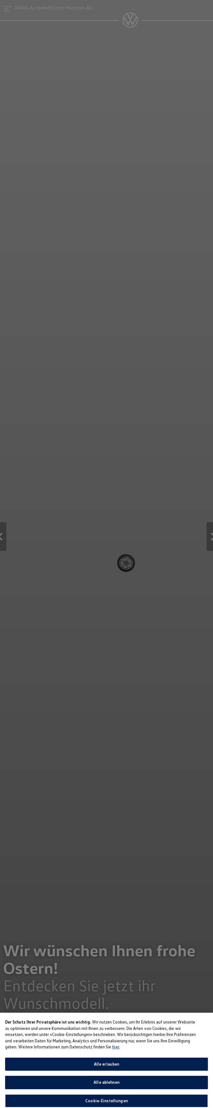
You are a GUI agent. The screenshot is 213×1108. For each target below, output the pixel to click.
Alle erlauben (106, 1068)
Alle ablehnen (106, 1086)
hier (115, 1050)
